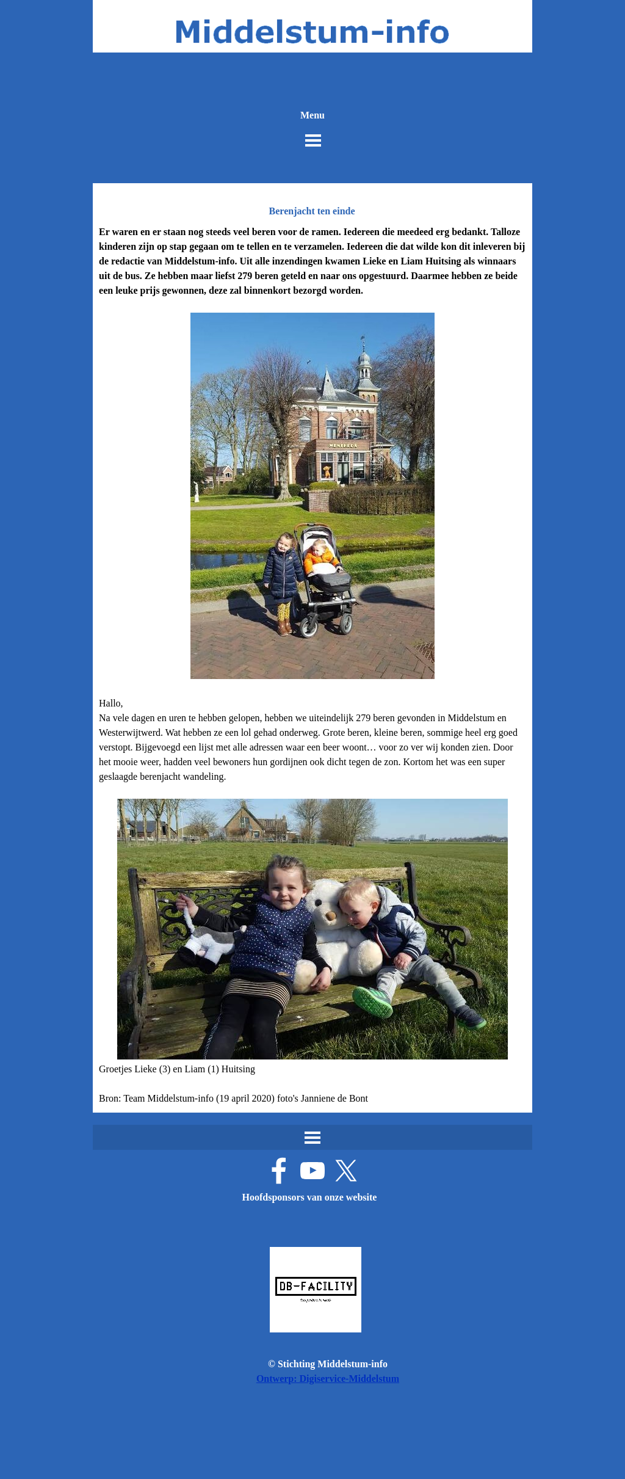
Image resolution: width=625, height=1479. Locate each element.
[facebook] (279, 1170)
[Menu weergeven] (313, 140)
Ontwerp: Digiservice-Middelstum (327, 1378)
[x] (346, 1170)
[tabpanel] (312, 665)
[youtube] (312, 1170)
